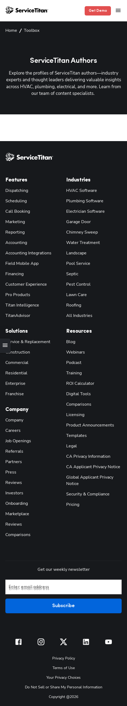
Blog (70, 341)
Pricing (72, 504)
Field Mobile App (20, 263)
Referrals (13, 450)
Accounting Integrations (26, 252)
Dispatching (15, 190)
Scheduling (15, 200)
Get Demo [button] (99, 10)
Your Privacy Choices (63, 676)
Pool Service (77, 263)
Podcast (73, 362)
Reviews (12, 482)
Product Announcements (87, 424)
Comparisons (16, 534)
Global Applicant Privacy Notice (88, 479)
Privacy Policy (63, 657)
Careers (11, 430)
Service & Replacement (25, 341)
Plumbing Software (82, 200)
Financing (14, 273)
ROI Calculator (79, 383)
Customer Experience (23, 283)
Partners (12, 461)
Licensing (74, 414)
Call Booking (16, 210)
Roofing (73, 304)
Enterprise (14, 383)
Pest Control (77, 283)
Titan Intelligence (20, 304)
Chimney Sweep (80, 231)
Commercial (16, 362)
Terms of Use (63, 667)
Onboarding (15, 503)
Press (9, 471)
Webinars (74, 351)
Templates (75, 435)
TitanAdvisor (16, 315)
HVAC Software (80, 190)
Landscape (75, 252)
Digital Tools (77, 393)
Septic (71, 273)
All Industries (78, 315)
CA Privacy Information (87, 455)
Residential (15, 372)
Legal (71, 445)
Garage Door (77, 221)
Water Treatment (80, 242)
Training (73, 372)
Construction (16, 351)
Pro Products (16, 294)
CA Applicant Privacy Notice (91, 466)
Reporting (14, 231)
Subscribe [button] (63, 605)
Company (13, 419)
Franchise (13, 393)
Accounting (15, 242)
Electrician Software (83, 210)
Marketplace (16, 513)
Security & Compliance (86, 493)
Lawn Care (75, 294)
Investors (13, 492)
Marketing (14, 221)
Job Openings (17, 440)
